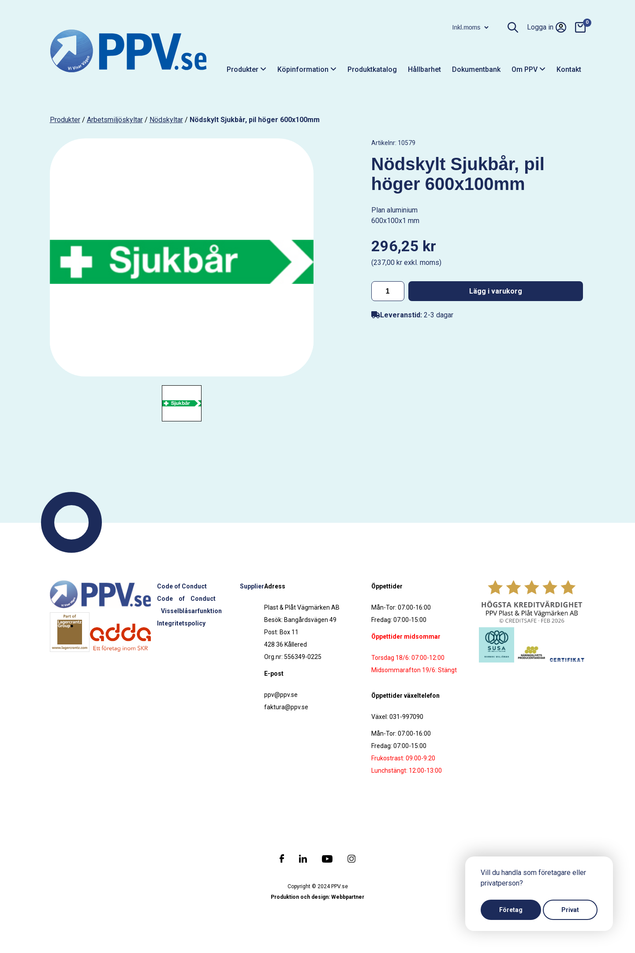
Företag (511, 909)
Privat (570, 909)
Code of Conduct (182, 586)
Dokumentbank (476, 69)
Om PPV (528, 69)
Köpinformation (306, 69)
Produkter (246, 69)
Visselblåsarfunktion (191, 610)
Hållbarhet (424, 69)
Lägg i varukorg (495, 291)
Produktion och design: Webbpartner (317, 897)
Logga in (546, 27)
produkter (65, 119)
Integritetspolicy (181, 623)
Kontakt (569, 69)
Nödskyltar (166, 119)
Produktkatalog (372, 69)
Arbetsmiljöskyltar (115, 119)
